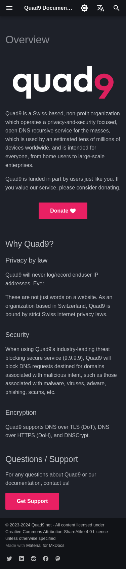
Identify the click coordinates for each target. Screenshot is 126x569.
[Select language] (100, 8)
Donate (63, 211)
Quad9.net (42, 524)
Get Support (32, 501)
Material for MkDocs (45, 545)
